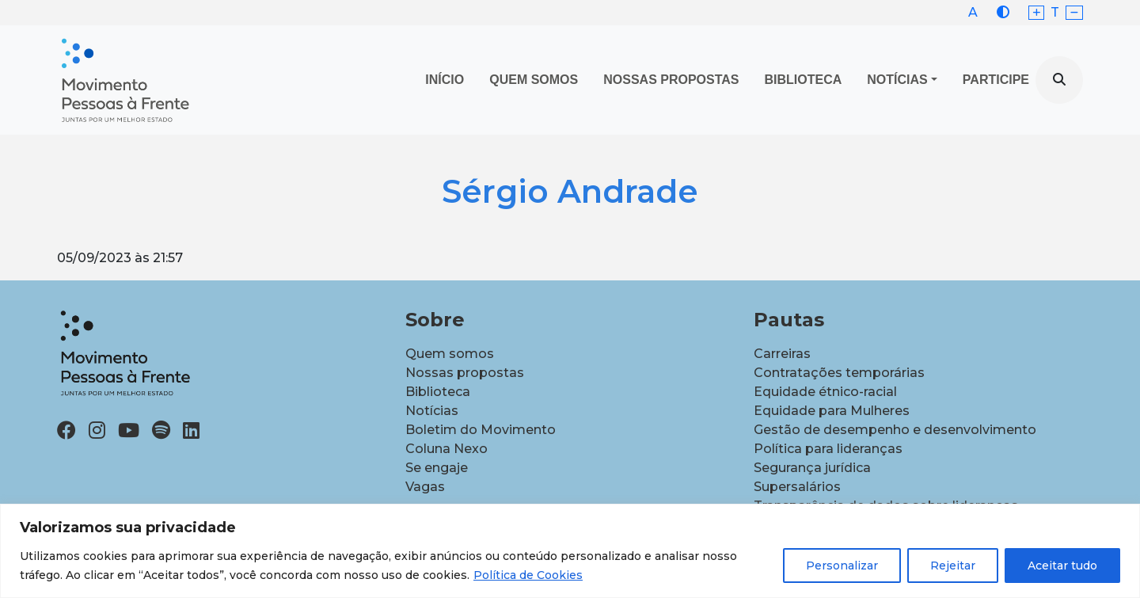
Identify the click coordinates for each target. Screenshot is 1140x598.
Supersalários (797, 486)
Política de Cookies (528, 575)
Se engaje (436, 467)
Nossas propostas (671, 79)
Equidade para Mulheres (832, 410)
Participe (996, 79)
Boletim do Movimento (480, 429)
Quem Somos (533, 79)
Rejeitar (952, 565)
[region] (570, 551)
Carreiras (782, 353)
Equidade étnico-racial (825, 391)
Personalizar (842, 565)
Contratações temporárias (839, 372)
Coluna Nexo (446, 448)
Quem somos (449, 353)
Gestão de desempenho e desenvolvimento (895, 429)
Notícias (897, 79)
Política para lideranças (828, 448)
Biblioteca (803, 79)
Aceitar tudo (1062, 565)
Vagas (425, 486)
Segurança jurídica (812, 467)
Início (444, 79)
